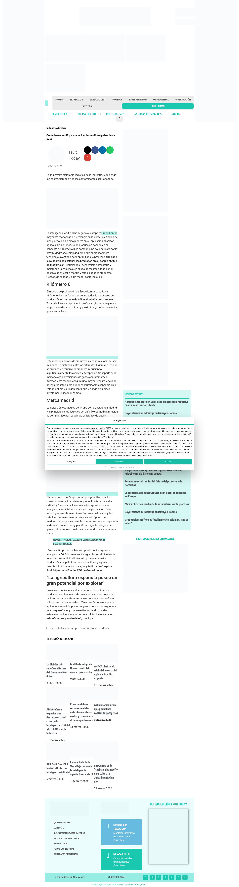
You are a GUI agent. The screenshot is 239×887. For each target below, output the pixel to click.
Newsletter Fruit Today (67, 838)
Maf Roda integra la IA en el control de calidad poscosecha (81, 668)
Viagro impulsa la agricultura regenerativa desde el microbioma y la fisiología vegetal (153, 471)
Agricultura (97, 99)
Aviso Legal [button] (97, 884)
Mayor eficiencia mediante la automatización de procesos (157, 504)
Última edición (87, 113)
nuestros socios (97, 428)
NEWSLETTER (121, 854)
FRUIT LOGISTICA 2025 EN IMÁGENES (155, 538)
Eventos (87, 105)
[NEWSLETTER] (107, 855)
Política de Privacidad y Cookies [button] (119, 884)
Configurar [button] (140, 884)
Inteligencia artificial (98, 628)
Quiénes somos (62, 822)
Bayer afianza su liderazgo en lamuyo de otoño (151, 413)
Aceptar (168, 462)
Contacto (59, 827)
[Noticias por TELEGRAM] (107, 826)
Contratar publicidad (66, 854)
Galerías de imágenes (147, 113)
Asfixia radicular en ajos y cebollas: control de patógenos (106, 709)
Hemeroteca (59, 113)
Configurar (71, 462)
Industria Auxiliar (56, 128)
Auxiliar (117, 99)
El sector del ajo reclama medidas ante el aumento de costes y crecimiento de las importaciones (81, 712)
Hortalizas (76, 99)
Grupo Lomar (109, 233)
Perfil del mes (115, 113)
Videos (176, 113)
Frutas (59, 99)
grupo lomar (78, 628)
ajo (52, 628)
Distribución (183, 99)
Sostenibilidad (138, 99)
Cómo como (158, 105)
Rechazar (119, 462)
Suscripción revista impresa (69, 833)
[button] (46, 103)
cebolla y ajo (62, 628)
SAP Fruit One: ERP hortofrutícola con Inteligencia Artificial (58, 768)
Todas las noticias (64, 848)
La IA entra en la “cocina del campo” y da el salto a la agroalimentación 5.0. (106, 773)
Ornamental (161, 99)
